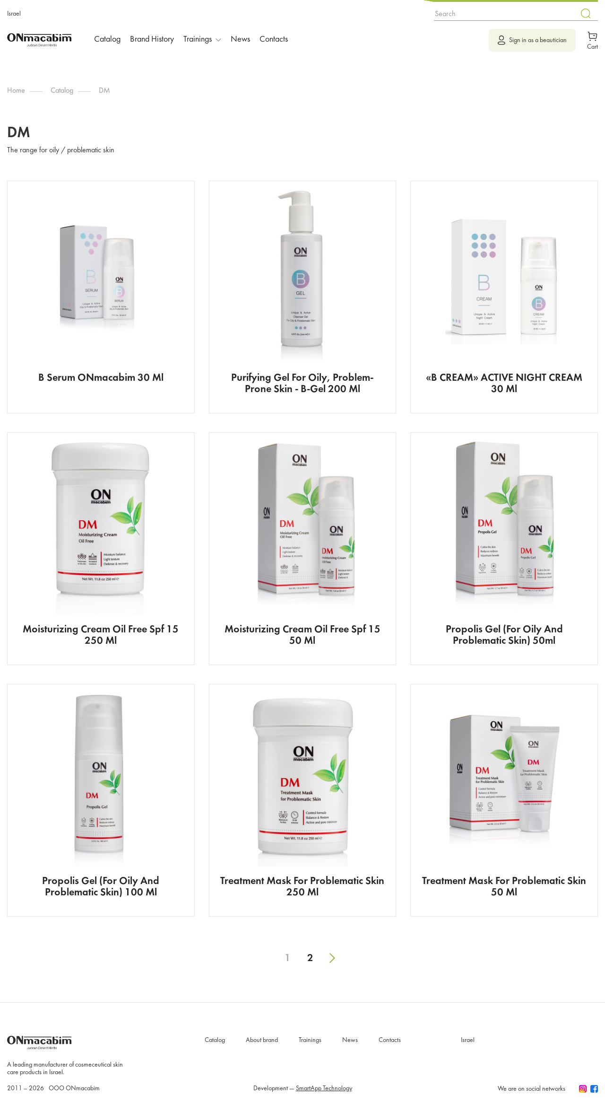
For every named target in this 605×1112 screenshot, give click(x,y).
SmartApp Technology (324, 1089)
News (240, 39)
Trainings (310, 1040)
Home (16, 91)
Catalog (107, 39)
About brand (262, 1040)
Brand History (152, 39)
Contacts (273, 39)
